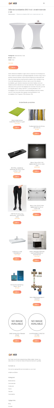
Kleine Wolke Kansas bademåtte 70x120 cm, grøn (17, 121)
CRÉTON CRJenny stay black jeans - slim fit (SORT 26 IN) (17, 215)
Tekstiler (10, 391)
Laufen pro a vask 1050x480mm (17, 252)
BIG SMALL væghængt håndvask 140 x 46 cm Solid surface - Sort (17, 169)
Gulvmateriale (11, 383)
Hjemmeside (11, 14)
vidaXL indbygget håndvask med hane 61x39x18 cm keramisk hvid (36, 253)
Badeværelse (18, 55)
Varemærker (11, 394)
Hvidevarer (11, 386)
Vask (23, 55)
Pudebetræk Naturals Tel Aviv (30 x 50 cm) (37, 127)
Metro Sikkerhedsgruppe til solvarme (37, 298)
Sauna (10, 388)
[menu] (44, 3)
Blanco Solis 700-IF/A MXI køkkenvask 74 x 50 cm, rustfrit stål (37, 207)
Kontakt (10, 406)
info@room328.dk (13, 372)
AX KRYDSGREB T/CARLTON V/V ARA (36, 334)
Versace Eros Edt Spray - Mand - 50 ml (17, 285)
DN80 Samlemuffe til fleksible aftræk (17, 334)
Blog (9, 403)
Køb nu (13, 67)
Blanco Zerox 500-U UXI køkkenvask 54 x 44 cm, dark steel (36, 164)
